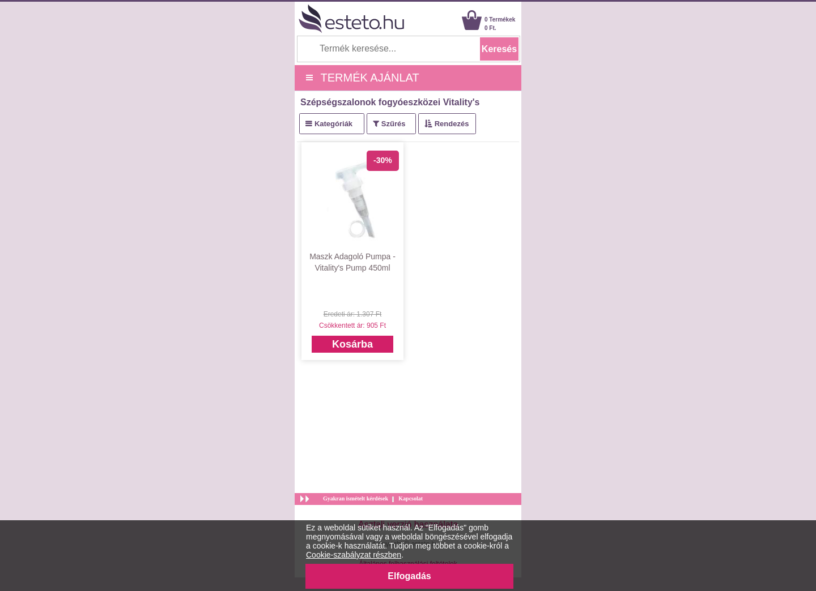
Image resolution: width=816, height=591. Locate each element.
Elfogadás (409, 576)
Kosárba (352, 344)
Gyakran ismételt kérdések (355, 498)
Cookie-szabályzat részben (353, 554)
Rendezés (452, 123)
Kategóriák (333, 123)
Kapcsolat (410, 498)
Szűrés (393, 123)
